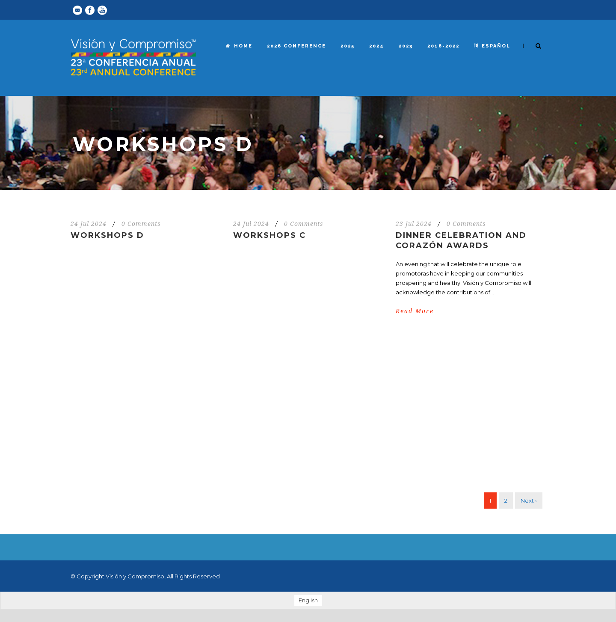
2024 (376, 46)
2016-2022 (443, 46)
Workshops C (269, 235)
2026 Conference (296, 46)
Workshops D (107, 235)
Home (239, 46)
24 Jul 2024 (89, 223)
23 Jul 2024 (414, 223)
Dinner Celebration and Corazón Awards (461, 240)
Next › (529, 500)
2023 (406, 46)
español (492, 46)
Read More (415, 311)
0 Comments (141, 223)
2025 (348, 46)
